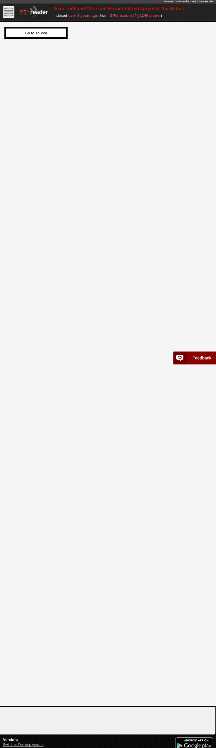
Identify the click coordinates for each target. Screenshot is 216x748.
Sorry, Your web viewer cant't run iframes (103, 362)
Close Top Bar (206, 1)
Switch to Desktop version (23, 745)
